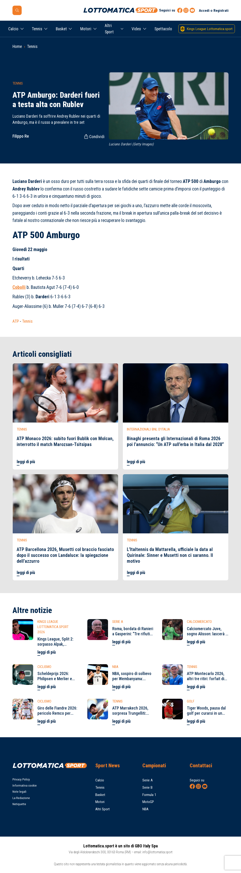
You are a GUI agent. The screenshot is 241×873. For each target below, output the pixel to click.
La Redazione (21, 798)
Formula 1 (149, 795)
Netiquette (19, 804)
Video (136, 29)
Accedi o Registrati (214, 10)
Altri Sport (109, 28)
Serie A (147, 780)
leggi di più (26, 461)
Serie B (147, 787)
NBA (145, 809)
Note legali (19, 791)
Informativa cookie (24, 785)
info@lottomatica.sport (157, 852)
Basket (61, 29)
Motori (85, 29)
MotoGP (148, 802)
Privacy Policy (21, 779)
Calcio (13, 29)
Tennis (37, 29)
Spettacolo (163, 29)
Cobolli (19, 287)
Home (17, 46)
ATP (15, 321)
